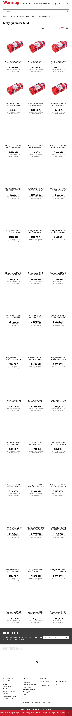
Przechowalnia (27, 687)
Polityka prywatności (9, 686)
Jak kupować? (27, 682)
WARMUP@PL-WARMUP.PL (42, 4)
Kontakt (5, 694)
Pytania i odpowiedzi (29, 685)
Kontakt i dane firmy (9, 696)
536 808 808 (27, 4)
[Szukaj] (67, 11)
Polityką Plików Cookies (49, 712)
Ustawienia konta (8, 698)
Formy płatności (28, 692)
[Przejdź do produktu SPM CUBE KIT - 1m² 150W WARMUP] (36, 671)
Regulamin (6, 689)
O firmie (5, 684)
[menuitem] (6, 16)
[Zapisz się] (66, 637)
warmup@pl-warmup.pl (44, 686)
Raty (24, 694)
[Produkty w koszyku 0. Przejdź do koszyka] (66, 3)
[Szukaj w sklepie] (37, 11)
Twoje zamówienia (29, 689)
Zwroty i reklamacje (9, 691)
